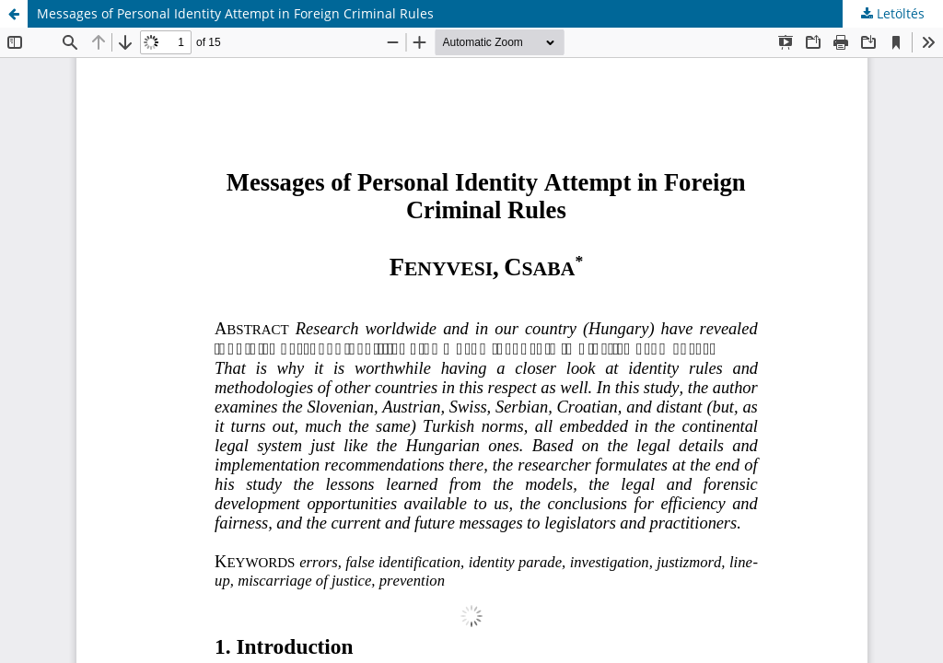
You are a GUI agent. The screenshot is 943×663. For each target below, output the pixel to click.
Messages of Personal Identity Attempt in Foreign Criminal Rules (235, 13)
